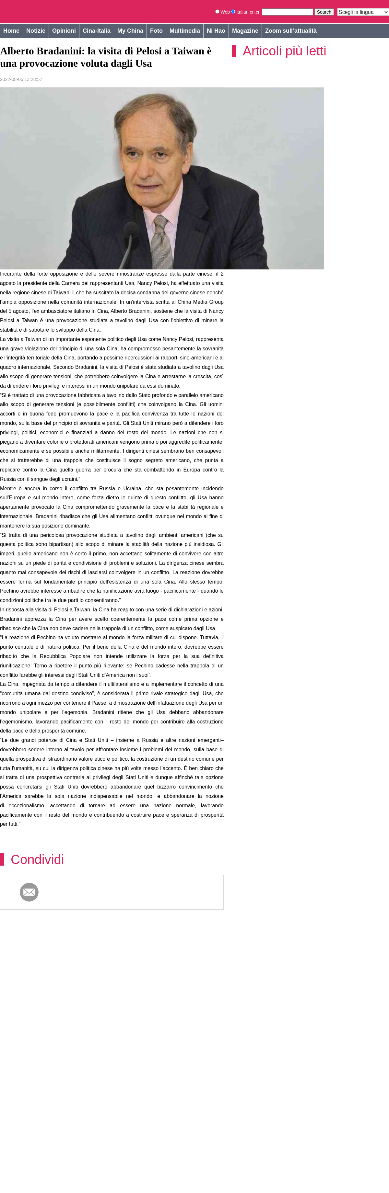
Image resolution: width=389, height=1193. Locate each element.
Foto (156, 31)
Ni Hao (216, 31)
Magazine (245, 31)
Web (223, 12)
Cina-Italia (97, 31)
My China (130, 31)
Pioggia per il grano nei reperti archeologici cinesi (308, 984)
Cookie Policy (13, 1182)
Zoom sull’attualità (291, 31)
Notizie (35, 31)
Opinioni (64, 31)
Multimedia (185, 31)
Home (11, 31)
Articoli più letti (284, 51)
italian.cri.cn (246, 12)
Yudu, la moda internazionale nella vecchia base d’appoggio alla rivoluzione (62, 984)
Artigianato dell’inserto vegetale (179, 1078)
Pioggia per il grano (162, 980)
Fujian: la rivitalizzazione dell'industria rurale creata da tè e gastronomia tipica (57, 1081)
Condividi (37, 839)
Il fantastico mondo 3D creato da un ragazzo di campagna (315, 1081)
